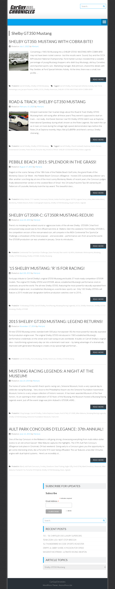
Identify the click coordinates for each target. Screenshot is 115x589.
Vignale (83, 202)
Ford (32, 358)
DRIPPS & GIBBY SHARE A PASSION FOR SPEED (63, 546)
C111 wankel (34, 199)
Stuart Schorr (74, 202)
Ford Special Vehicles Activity (82, 86)
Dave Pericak (54, 252)
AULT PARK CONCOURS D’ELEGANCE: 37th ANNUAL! (56, 428)
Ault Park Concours (32, 465)
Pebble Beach (22, 202)
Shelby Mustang (46, 255)
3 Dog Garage (24, 412)
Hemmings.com (15, 89)
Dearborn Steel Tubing (55, 465)
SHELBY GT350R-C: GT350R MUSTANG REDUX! (51, 214)
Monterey (12, 202)
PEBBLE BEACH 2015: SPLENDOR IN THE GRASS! (52, 161)
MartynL (35, 46)
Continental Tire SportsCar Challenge (33, 252)
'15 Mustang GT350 (26, 305)
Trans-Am (55, 416)
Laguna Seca (81, 199)
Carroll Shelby (24, 86)
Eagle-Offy (69, 465)
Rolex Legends (85, 149)
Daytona (87, 146)
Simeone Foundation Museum (39, 416)
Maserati (97, 465)
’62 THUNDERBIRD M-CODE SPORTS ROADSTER (63, 542)
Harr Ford (98, 86)
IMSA (72, 252)
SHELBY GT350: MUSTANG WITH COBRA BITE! (51, 41)
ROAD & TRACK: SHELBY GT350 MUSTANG (47, 101)
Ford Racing (50, 305)
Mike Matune (81, 412)
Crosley (43, 465)
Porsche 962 (41, 149)
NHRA (36, 89)
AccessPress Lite (65, 584)
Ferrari (50, 199)
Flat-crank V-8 (64, 252)
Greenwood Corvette (17, 149)
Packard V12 (20, 469)
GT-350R (72, 412)
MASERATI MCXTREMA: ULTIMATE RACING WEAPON (65, 551)
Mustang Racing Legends (65, 305)
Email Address (52, 500)
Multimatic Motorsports (84, 252)
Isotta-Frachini (59, 199)
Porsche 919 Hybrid (33, 469)
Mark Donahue (88, 465)
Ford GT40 (64, 412)
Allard (21, 465)
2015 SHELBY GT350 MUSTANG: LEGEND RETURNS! (56, 320)
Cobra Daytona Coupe (50, 412)
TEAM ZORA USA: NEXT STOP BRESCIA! (59, 538)
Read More (98, 79)
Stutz (62, 469)
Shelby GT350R (33, 255)
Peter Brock (30, 149)
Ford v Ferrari (96, 146)
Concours (44, 199)
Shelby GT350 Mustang (40, 86)
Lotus (89, 199)
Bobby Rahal (24, 199)
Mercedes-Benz (98, 199)
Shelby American (50, 89)
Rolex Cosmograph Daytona (39, 202)
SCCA (41, 89)
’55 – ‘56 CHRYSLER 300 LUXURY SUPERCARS (62, 534)
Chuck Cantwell (77, 146)
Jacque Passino (27, 89)
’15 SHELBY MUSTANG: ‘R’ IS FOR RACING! (47, 267)
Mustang (97, 252)
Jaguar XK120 (70, 199)
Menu (104, 22)
